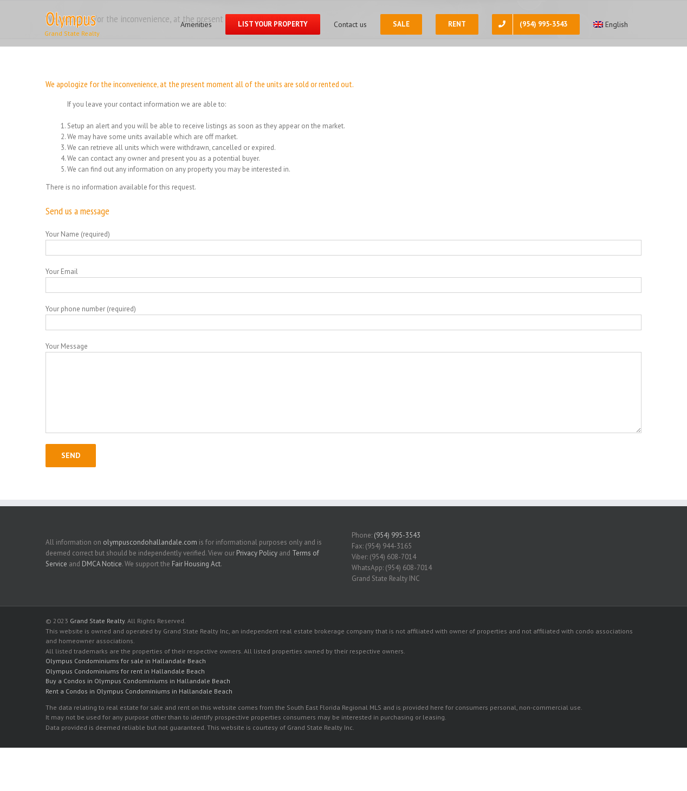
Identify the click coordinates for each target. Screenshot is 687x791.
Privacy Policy (256, 553)
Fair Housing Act (196, 563)
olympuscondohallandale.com (150, 542)
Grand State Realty (97, 621)
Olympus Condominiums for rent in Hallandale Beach (125, 671)
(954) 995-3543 (397, 535)
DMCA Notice (102, 563)
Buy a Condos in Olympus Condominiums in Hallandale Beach (138, 681)
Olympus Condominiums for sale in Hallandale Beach (126, 661)
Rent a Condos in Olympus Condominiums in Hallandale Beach (139, 691)
